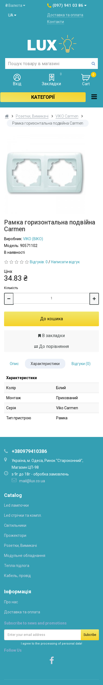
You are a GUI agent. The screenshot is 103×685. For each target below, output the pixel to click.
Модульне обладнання (24, 555)
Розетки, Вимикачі (32, 116)
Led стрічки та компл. (23, 515)
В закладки (51, 335)
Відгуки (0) (81, 363)
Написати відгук (65, 262)
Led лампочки (16, 505)
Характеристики (45, 363)
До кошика (51, 318)
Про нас (11, 602)
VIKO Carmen (67, 116)
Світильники (15, 525)
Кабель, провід (17, 575)
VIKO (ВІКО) (33, 239)
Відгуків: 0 (39, 262)
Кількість (11, 288)
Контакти (55, 22)
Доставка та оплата (65, 15)
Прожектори (15, 535)
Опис (14, 363)
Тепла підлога (16, 565)
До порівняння (51, 346)
